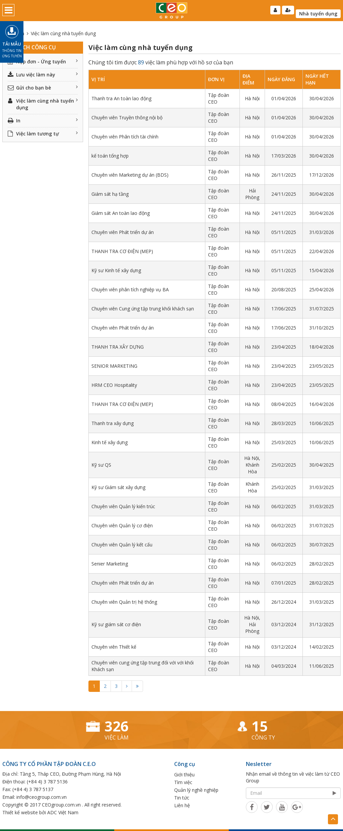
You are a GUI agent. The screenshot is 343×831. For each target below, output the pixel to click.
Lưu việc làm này (43, 74)
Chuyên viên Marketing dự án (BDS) (129, 175)
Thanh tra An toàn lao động (121, 98)
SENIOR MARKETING (114, 366)
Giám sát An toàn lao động (120, 213)
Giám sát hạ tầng (110, 194)
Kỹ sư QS (101, 465)
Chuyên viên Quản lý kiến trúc (123, 506)
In (43, 120)
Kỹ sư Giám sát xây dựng (118, 487)
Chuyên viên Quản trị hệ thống (124, 602)
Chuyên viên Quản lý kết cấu (121, 544)
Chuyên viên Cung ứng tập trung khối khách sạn (142, 308)
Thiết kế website (20, 812)
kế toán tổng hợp (110, 156)
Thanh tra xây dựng (112, 423)
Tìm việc (183, 782)
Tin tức (181, 797)
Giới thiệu (184, 774)
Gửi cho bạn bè (43, 87)
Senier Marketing (109, 563)
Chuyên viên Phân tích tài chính (124, 136)
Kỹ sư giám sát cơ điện (116, 624)
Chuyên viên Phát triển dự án (122, 232)
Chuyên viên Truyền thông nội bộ (126, 117)
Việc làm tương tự (43, 133)
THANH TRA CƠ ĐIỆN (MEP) (122, 251)
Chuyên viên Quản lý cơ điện (122, 525)
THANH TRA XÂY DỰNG (117, 347)
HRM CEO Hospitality (114, 385)
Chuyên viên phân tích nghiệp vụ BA (130, 289)
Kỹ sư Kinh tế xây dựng (116, 270)
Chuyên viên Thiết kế (113, 647)
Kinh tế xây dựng (109, 442)
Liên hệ (182, 805)
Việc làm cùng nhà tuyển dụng (43, 104)
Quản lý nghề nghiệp (196, 790)
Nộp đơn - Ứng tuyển (43, 61)
